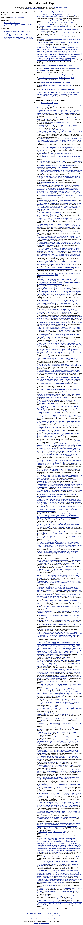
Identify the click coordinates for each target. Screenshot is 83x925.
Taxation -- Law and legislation (12, 23)
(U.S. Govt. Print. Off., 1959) (59, 509)
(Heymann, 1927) (55, 835)
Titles (47, 916)
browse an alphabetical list (34, 8)
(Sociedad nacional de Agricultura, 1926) (59, 708)
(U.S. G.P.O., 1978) (59, 771)
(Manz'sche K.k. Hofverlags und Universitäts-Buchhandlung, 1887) (58, 166)
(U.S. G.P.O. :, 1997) (58, 328)
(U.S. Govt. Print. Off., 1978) (58, 255)
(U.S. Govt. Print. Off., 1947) (59, 501)
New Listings (35, 916)
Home (24, 916)
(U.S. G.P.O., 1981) (59, 131)
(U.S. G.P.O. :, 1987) (59, 171)
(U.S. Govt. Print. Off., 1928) (59, 112)
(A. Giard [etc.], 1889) (58, 157)
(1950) (58, 244)
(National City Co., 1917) (53, 657)
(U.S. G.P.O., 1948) (59, 620)
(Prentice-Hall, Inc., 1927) (53, 737)
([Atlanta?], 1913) (57, 122)
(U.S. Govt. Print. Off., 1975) (58, 379)
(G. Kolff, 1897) (59, 445)
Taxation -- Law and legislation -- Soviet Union (53, 11)
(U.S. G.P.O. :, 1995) (59, 318)
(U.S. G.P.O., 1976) (53, 762)
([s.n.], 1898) (55, 85)
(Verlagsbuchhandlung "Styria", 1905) (59, 441)
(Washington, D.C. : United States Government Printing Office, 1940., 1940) (59, 544)
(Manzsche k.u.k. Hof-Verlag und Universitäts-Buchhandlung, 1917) (58, 495)
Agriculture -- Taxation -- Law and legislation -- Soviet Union (57, 89)
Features (38, 918)
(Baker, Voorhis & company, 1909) (59, 694)
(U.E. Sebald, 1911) (55, 566)
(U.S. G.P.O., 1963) (59, 825)
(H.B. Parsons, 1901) (59, 703)
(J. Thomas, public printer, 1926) (59, 677)
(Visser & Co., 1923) (59, 880)
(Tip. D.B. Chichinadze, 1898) (56, 78)
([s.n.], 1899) (56, 26)
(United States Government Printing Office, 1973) (59, 576)
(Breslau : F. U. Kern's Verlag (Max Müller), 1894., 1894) (58, 582)
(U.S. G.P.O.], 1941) (60, 624)
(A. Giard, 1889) (58, 411)
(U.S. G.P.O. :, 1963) (59, 462)
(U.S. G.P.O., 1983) (59, 238)
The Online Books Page (41, 3)
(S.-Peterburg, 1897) (58, 94)
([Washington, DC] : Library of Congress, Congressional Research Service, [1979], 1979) (59, 455)
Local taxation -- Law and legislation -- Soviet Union (18, 37)
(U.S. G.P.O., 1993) (58, 713)
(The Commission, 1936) (57, 557)
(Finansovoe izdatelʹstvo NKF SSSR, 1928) (59, 53)
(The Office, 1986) (58, 384)
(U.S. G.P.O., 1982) (59, 140)
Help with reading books (30, 913)
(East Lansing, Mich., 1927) (57, 752)
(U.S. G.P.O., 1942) (49, 681)
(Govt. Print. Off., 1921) (59, 417)
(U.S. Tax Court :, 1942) (47, 885)
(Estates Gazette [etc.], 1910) (57, 699)
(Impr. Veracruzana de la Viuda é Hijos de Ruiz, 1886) (59, 422)
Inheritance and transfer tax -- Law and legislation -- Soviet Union (59, 75)
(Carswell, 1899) (51, 403)
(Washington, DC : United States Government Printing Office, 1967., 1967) (59, 588)
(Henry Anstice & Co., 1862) (59, 191)
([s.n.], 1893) (55, 36)
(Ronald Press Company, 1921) (57, 200)
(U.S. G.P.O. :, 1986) (59, 302)
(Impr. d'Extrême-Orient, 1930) (59, 863)
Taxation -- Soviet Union (10, 26)
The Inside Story (52, 918)
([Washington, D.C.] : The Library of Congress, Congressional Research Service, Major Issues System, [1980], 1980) (57, 551)
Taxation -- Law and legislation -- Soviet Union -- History (56, 65)
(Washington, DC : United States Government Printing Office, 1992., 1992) (58, 311)
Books (28, 918)
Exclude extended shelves (60, 7)
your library (13, 17)
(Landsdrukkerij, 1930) (52, 832)
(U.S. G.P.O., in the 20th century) (58, 283)
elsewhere (21, 17)
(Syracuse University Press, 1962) (56, 153)
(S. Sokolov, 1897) (56, 33)
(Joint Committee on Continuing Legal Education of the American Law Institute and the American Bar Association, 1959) (59, 268)
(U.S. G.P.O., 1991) (59, 336)
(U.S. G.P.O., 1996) (60, 856)
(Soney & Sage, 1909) (59, 408)
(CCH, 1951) (56, 688)
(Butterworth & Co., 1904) (59, 435)
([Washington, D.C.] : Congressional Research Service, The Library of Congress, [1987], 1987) (59, 665)
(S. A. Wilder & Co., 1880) (59, 485)
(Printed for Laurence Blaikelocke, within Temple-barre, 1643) (59, 647)
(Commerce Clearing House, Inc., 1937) (58, 563)
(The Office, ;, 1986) (58, 390)
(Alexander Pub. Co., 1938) (59, 671)
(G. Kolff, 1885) (53, 397)
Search (29, 916)
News (32, 918)
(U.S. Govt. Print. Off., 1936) (59, 812)
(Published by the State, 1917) (59, 450)
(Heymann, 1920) (50, 212)
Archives (44, 918)
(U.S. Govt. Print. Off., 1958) (58, 596)
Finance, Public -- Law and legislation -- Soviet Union (18, 24)
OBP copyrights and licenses (41, 923)
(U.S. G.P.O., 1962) (59, 634)
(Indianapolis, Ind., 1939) (58, 279)
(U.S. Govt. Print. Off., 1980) (58, 358)
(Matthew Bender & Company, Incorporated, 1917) (58, 208)
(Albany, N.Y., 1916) (59, 476)
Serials (58, 916)
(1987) (47, 629)
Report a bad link (42, 913)
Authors (43, 916)
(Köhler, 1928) (59, 874)
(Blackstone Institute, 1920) (48, 182)
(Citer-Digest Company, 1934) (57, 532)
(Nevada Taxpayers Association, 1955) (56, 895)
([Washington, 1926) (59, 214)
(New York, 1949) (59, 903)
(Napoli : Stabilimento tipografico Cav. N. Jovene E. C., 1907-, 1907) (59, 685)
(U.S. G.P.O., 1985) (59, 219)
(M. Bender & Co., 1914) (59, 177)
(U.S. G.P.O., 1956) (59, 516)
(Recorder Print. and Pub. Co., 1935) (59, 263)
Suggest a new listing (53, 913)
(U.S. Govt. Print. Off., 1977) (59, 149)
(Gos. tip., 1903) (50, 19)
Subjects (53, 916)
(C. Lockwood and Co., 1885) (58, 470)
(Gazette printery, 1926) (59, 525)
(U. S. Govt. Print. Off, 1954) (58, 249)
